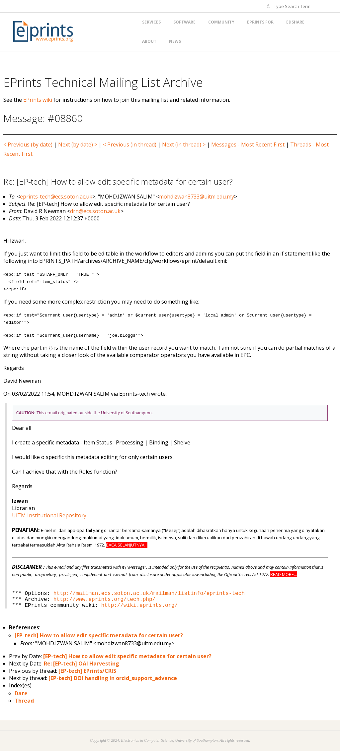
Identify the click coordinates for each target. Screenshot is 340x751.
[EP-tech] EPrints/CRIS (87, 670)
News (175, 41)
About (149, 41)
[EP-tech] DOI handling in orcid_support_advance (112, 678)
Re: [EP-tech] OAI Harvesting (81, 663)
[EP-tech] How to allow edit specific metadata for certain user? (99, 635)
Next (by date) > (77, 144)
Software (184, 22)
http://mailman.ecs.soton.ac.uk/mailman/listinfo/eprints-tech (149, 594)
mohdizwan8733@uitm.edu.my (196, 196)
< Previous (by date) (27, 144)
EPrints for (260, 22)
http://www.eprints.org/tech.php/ (104, 600)
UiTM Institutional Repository (49, 515)
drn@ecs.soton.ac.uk (95, 211)
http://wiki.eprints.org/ (139, 605)
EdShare (295, 22)
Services (151, 22)
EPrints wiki (37, 99)
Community (221, 22)
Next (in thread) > (184, 144)
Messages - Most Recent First (248, 144)
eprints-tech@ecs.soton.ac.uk (56, 196)
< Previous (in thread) (129, 144)
